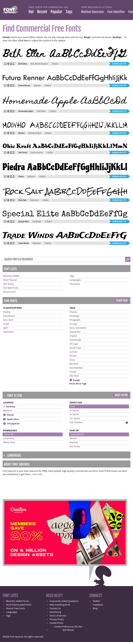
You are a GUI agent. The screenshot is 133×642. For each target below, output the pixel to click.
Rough (75, 380)
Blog (95, 608)
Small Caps (75, 347)
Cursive (73, 351)
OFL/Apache (11, 423)
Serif (5, 328)
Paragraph (75, 320)
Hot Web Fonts (10, 288)
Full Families (76, 422)
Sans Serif (8, 320)
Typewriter (8, 332)
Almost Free (9, 292)
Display (7, 312)
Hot (31, 11)
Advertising (55, 612)
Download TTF (119, 111)
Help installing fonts (60, 604)
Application (11, 419)
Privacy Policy (57, 619)
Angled (73, 336)
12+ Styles (75, 418)
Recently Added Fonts (17, 601)
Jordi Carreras (36, 153)
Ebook (8, 415)
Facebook (98, 604)
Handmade (75, 339)
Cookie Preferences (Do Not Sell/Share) (68, 628)
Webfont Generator (92, 12)
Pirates (73, 355)
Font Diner (41, 111)
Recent (42, 11)
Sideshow (34, 200)
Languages (75, 280)
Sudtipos (31, 177)
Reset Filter (121, 395)
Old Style (74, 375)
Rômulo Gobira (34, 133)
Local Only (8, 438)
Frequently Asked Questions (64, 601)
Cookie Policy (56, 623)
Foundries (75, 284)
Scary (72, 359)
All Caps (74, 343)
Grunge (73, 324)
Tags (69, 11)
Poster (73, 371)
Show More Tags (77, 383)
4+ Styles (74, 410)
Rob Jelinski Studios (39, 64)
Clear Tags (122, 300)
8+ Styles (74, 414)
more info (37, 474)
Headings (74, 316)
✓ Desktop (9, 406)
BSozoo (37, 86)
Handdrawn (9, 316)
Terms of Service (58, 615)
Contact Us (55, 608)
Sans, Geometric (78, 328)
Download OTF (119, 64)
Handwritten (76, 367)
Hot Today (8, 284)
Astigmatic (36, 222)
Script (6, 324)
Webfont (7, 410)
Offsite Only (9, 442)
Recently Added (11, 276)
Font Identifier (116, 12)
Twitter (96, 601)
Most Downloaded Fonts (18, 604)
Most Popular (10, 280)
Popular (56, 11)
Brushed (74, 363)
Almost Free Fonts (15, 608)
